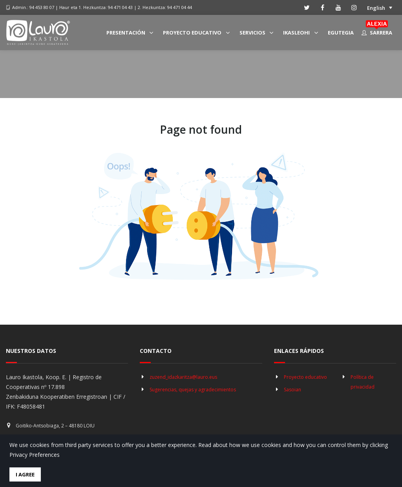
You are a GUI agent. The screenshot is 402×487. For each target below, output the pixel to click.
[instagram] (354, 7)
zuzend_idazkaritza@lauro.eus (183, 377)
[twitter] (307, 7)
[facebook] (323, 7)
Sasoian (292, 389)
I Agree (25, 474)
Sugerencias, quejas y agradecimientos (193, 389)
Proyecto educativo (305, 377)
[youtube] (338, 7)
